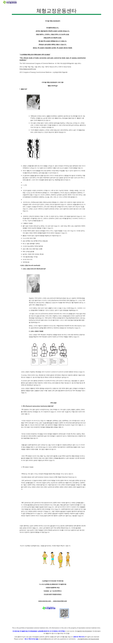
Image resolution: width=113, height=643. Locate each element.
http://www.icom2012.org (28, 69)
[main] (56, 11)
